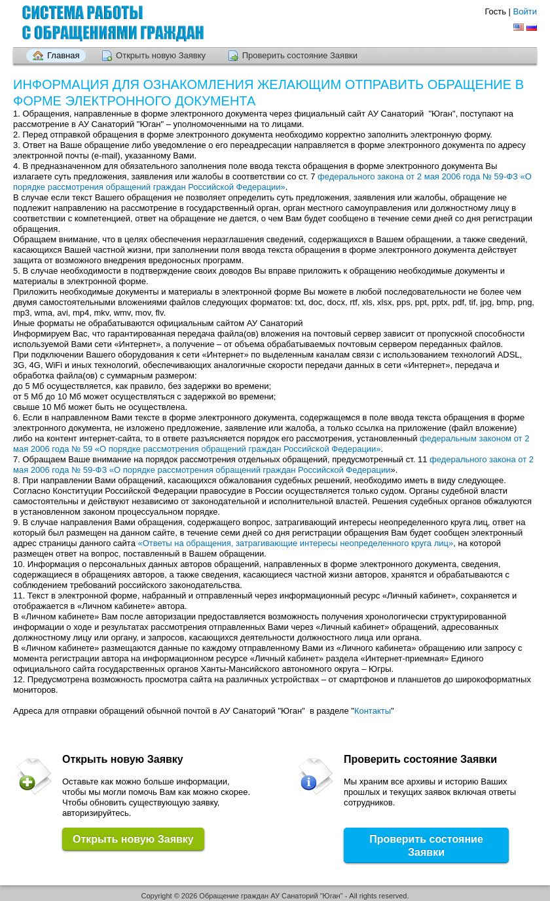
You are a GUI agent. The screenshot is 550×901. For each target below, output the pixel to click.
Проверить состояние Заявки (300, 55)
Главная (63, 55)
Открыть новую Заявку (161, 55)
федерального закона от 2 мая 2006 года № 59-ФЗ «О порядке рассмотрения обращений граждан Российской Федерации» (272, 182)
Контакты (372, 711)
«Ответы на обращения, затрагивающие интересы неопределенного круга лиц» (296, 543)
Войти (525, 11)
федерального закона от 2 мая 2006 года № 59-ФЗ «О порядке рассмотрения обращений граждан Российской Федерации (273, 464)
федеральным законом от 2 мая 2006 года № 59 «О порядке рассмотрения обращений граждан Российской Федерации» (271, 443)
